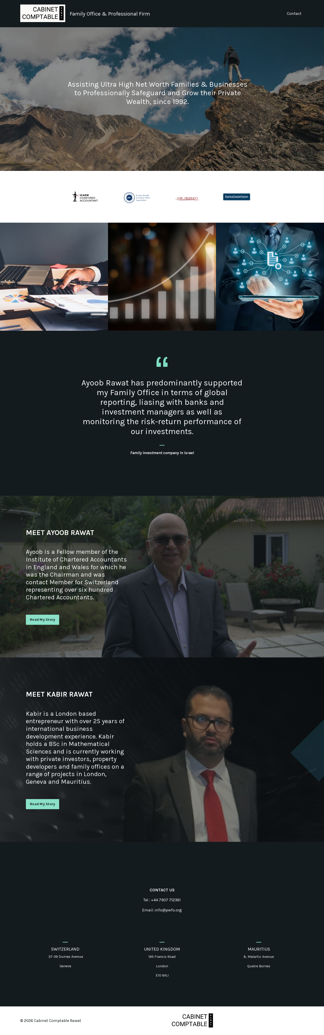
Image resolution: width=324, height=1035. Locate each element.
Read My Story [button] (42, 642)
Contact (294, 13)
